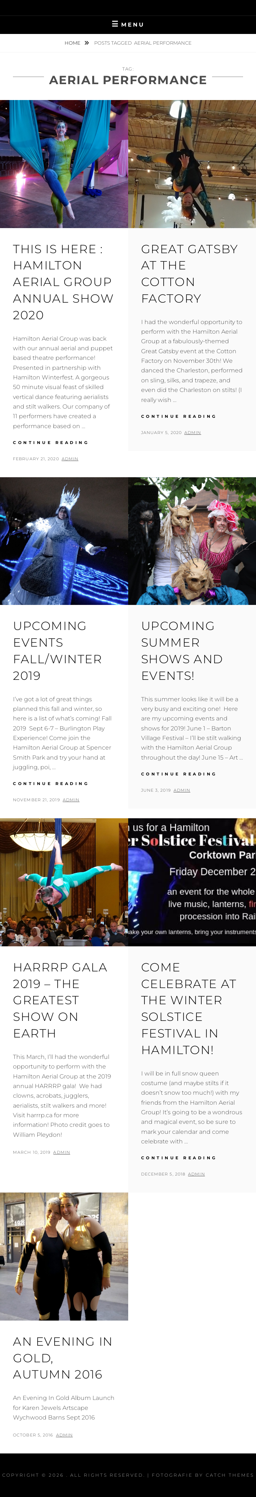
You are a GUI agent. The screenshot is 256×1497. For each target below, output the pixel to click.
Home (73, 43)
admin (70, 458)
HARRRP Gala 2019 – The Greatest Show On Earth (60, 1000)
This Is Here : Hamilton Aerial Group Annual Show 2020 (63, 282)
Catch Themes (230, 1475)
